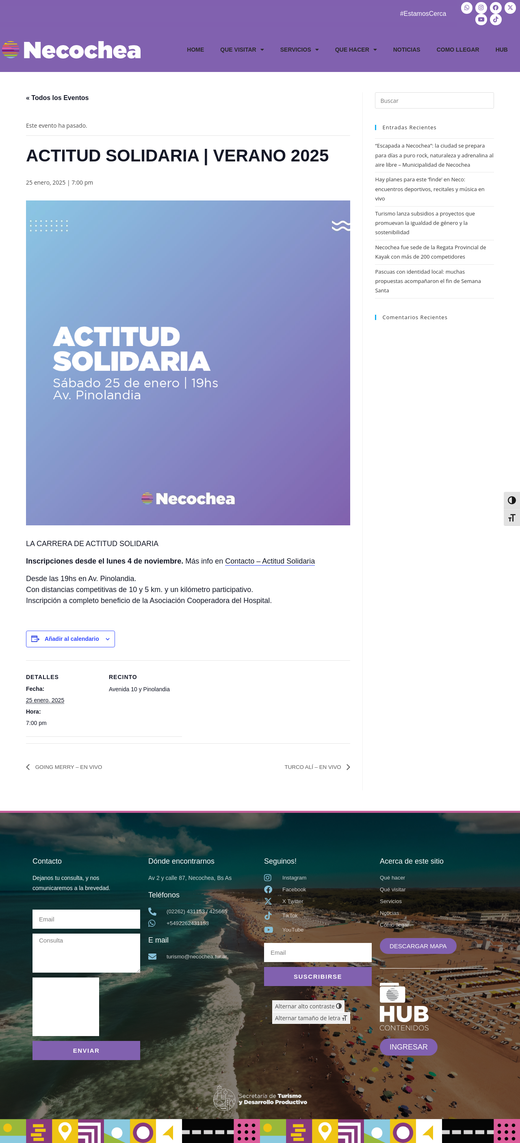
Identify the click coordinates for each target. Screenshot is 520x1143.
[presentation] (65, 1004)
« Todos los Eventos (57, 95)
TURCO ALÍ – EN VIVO (308, 764)
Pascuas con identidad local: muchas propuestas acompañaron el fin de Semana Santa (428, 279)
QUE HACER (356, 47)
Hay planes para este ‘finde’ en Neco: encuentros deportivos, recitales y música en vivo (429, 187)
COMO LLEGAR (458, 47)
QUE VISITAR (242, 47)
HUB (502, 47)
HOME (195, 47)
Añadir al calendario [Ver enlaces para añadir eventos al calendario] (72, 637)
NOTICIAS (406, 47)
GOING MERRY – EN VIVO (75, 764)
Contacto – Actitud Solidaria (270, 559)
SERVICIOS (299, 47)
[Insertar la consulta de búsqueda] (434, 98)
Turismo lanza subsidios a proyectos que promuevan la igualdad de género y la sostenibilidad (425, 220)
